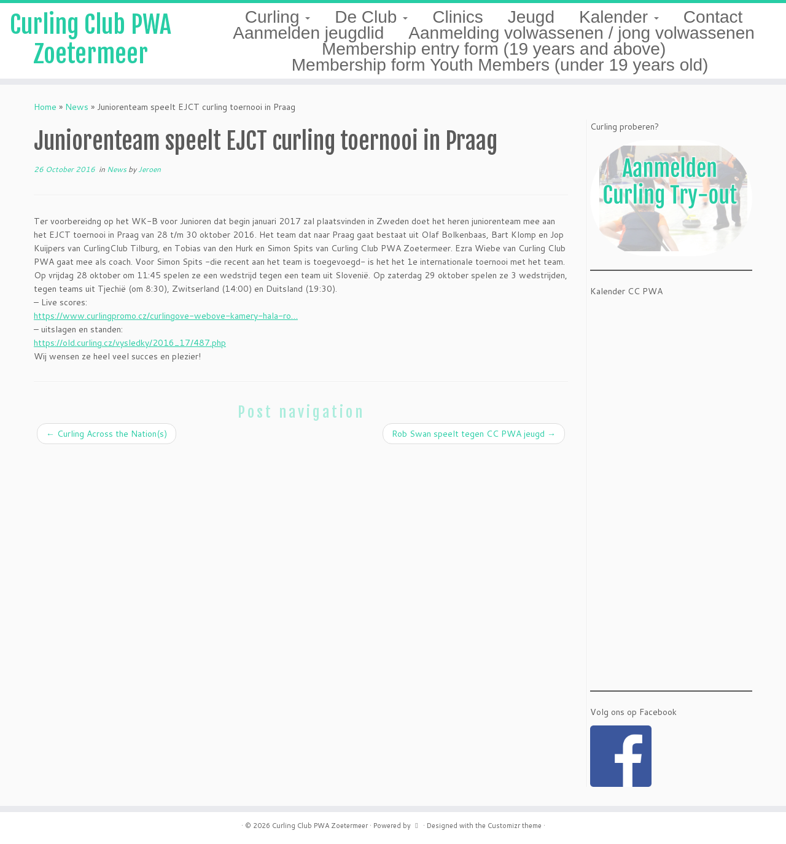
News (76, 107)
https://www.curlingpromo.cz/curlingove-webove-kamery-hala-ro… (166, 316)
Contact (713, 16)
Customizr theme (515, 825)
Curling (277, 16)
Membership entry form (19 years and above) (494, 48)
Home (45, 107)
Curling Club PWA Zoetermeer (90, 39)
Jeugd (531, 16)
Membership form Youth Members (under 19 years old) (500, 64)
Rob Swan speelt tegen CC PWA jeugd (474, 434)
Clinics (457, 16)
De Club (371, 16)
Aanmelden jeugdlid (308, 32)
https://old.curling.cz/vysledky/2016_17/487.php (130, 343)
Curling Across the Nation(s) (106, 434)
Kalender (619, 16)
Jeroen (149, 169)
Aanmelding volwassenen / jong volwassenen (581, 32)
